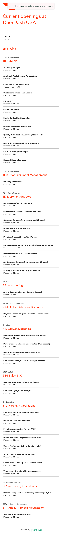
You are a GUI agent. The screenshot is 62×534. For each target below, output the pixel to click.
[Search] (31, 40)
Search (7, 37)
